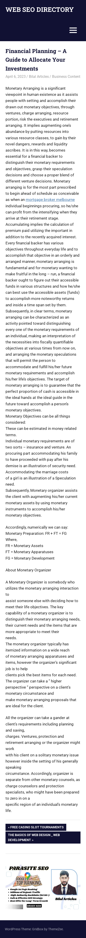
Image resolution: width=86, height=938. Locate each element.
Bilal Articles (39, 76)
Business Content (66, 76)
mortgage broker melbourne (50, 199)
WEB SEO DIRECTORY (40, 9)
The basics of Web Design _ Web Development (34, 837)
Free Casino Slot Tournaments (37, 827)
